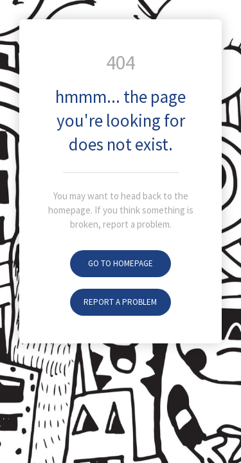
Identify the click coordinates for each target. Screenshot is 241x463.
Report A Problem (120, 301)
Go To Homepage (120, 263)
